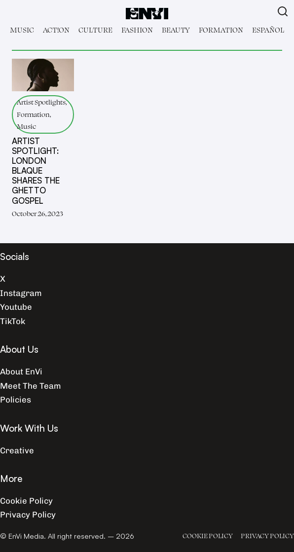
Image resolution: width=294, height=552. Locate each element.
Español (268, 30)
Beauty (176, 30)
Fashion (137, 30)
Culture (95, 30)
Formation (221, 30)
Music (22, 30)
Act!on (56, 30)
